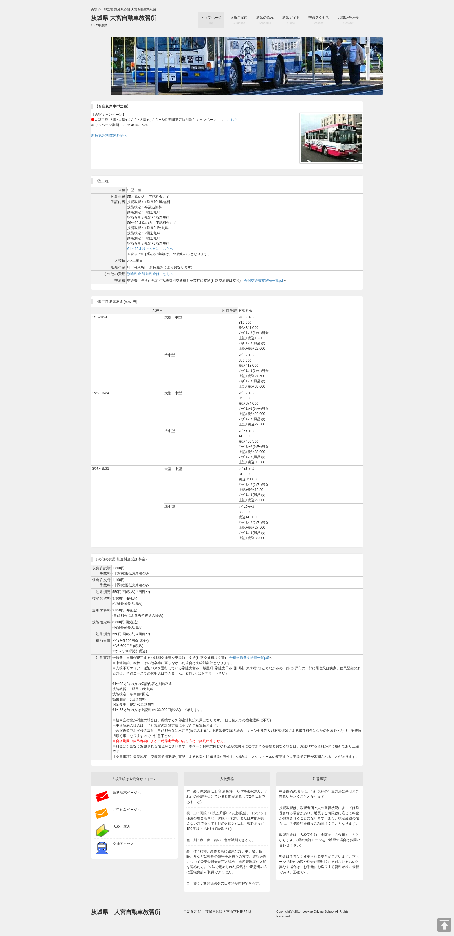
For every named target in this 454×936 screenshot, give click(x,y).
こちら (232, 120)
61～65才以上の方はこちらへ (150, 249)
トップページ (211, 20)
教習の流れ (265, 20)
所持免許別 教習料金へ (109, 135)
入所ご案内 (239, 20)
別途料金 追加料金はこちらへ (150, 274)
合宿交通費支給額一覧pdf (264, 281)
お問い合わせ (348, 20)
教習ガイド (291, 20)
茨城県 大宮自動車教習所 (123, 21)
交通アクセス (318, 20)
